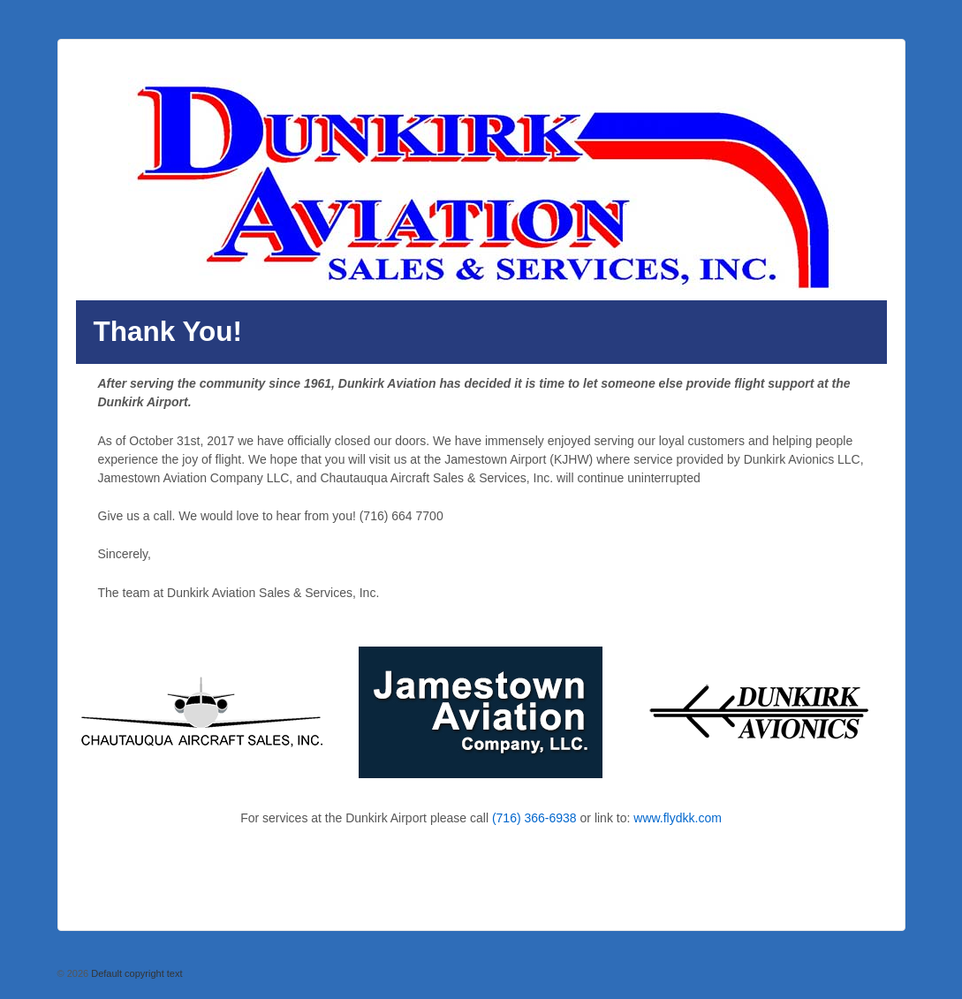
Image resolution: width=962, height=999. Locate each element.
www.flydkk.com (677, 818)
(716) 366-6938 (534, 818)
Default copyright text (135, 973)
